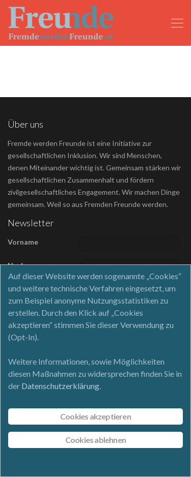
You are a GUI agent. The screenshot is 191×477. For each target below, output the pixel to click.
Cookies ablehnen (95, 439)
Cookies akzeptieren (95, 416)
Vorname (23, 241)
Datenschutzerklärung (60, 386)
